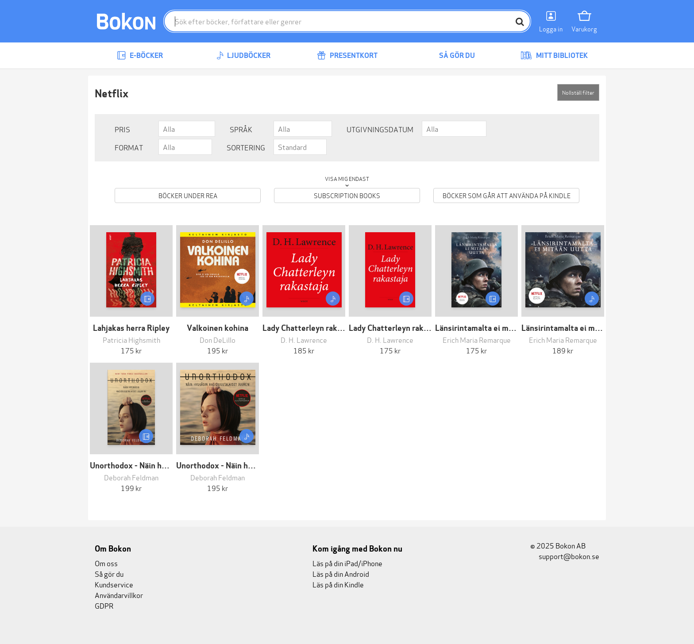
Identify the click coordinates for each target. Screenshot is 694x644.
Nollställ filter (578, 92)
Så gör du (450, 55)
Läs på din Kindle (338, 584)
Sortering (246, 147)
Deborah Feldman (131, 477)
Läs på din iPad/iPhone (347, 563)
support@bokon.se (564, 556)
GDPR (104, 605)
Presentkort (347, 55)
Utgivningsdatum (380, 129)
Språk (241, 129)
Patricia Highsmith (131, 339)
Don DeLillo (217, 339)
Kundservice (114, 584)
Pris (122, 129)
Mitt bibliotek (554, 55)
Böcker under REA (187, 195)
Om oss (106, 563)
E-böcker (140, 55)
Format (129, 147)
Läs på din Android (340, 573)
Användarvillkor (119, 595)
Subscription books (347, 195)
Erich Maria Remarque (477, 339)
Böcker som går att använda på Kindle (507, 195)
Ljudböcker (243, 55)
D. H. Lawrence (304, 339)
